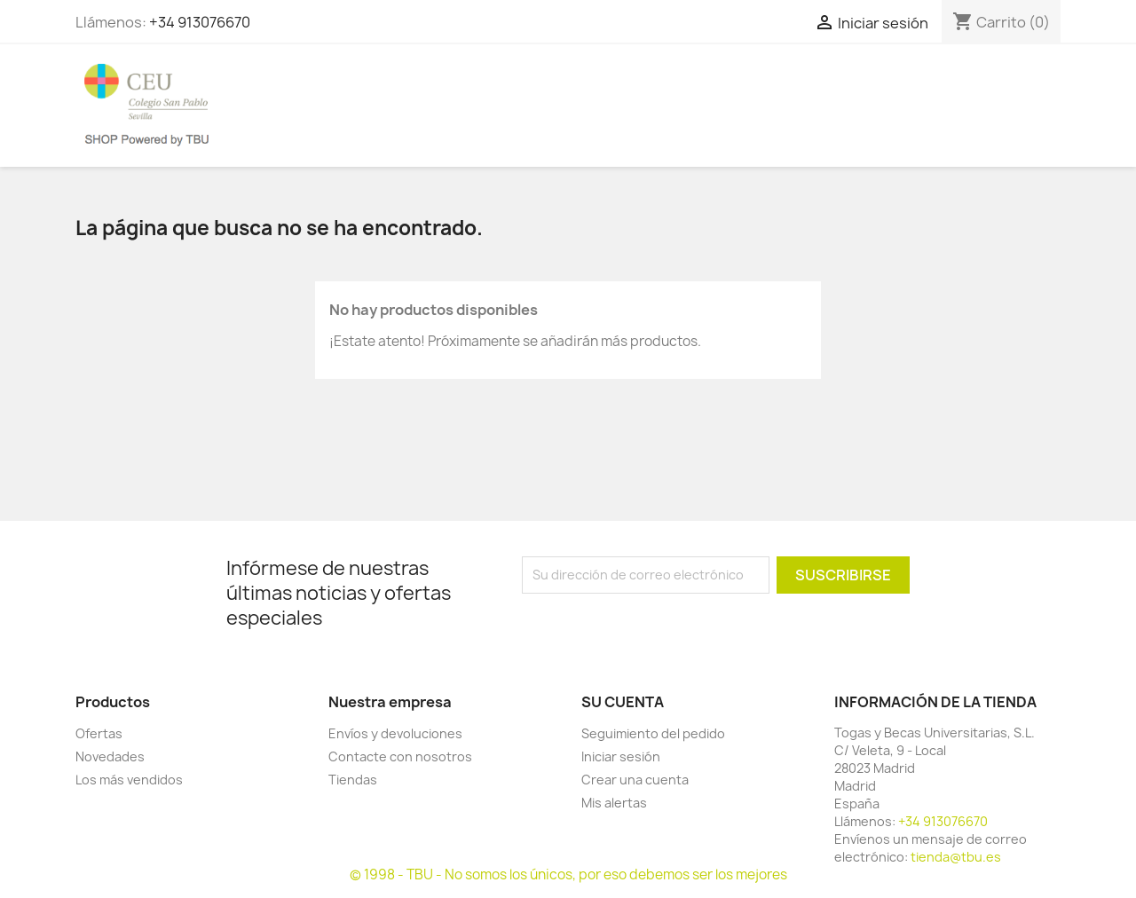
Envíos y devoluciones (395, 733)
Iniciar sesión (620, 756)
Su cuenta (622, 702)
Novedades (110, 756)
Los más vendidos (129, 779)
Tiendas (352, 779)
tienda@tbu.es (956, 856)
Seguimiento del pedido (653, 733)
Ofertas (98, 733)
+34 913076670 (199, 22)
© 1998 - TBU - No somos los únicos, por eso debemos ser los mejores (568, 874)
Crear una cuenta (635, 779)
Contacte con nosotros (400, 756)
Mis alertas (614, 802)
